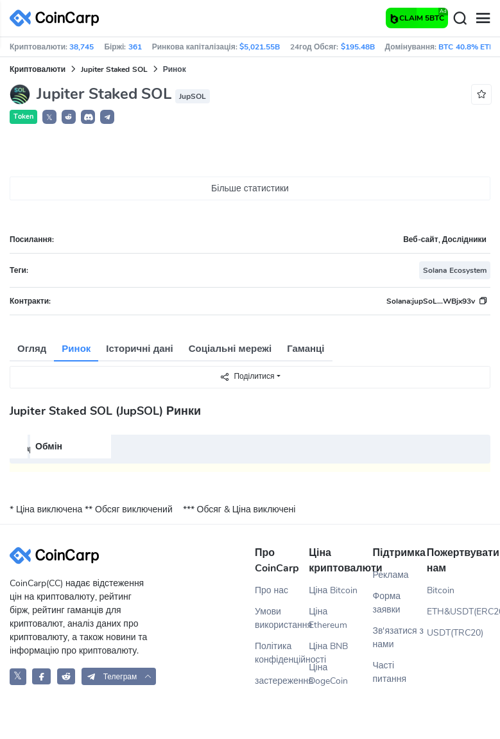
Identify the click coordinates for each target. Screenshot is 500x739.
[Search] (459, 18)
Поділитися (247, 376)
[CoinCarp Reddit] (66, 676)
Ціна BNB (328, 646)
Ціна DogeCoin (328, 674)
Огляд (31, 348)
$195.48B (358, 47)
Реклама (391, 575)
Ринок (76, 348)
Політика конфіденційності (282, 653)
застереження (282, 681)
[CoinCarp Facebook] (41, 676)
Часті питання (390, 672)
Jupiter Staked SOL (114, 69)
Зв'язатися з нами (398, 637)
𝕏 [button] (49, 117)
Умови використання (282, 618)
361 (135, 47)
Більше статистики (250, 188)
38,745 (81, 47)
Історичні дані (139, 348)
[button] (69, 117)
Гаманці (305, 348)
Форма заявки (387, 603)
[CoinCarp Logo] (58, 18)
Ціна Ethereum (328, 618)
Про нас (271, 590)
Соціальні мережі (230, 348)
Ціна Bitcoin (333, 590)
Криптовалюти (37, 69)
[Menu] (482, 18)
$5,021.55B (259, 47)
